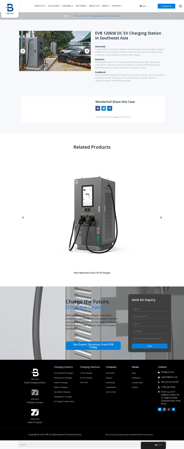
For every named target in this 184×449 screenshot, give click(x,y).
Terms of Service (107, 434)
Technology (111, 386)
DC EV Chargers (87, 380)
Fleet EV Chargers (62, 392)
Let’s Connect (112, 398)
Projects (109, 380)
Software (81, 6)
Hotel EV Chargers (62, 386)
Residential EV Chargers (64, 405)
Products (40, 6)
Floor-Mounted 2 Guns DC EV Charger (92, 272)
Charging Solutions (90, 367)
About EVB (110, 374)
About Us (94, 6)
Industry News (138, 386)
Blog (134, 374)
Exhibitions (136, 380)
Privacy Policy (152, 434)
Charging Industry (63, 367)
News (105, 6)
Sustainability (111, 392)
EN (143, 6)
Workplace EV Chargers (64, 380)
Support (117, 6)
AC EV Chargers (87, 374)
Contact (116, 117)
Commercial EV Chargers (65, 374)
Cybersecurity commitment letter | (130, 434)
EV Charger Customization (65, 411)
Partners (67, 6)
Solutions (54, 6)
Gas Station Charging (63, 398)
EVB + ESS (84, 386)
